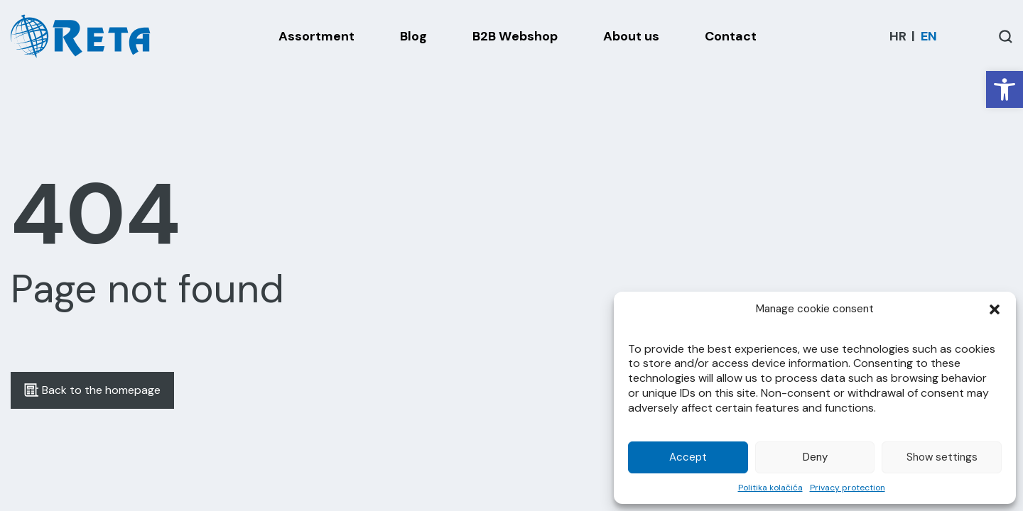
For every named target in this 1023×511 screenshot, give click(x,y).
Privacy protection (847, 487)
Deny (815, 457)
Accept (688, 457)
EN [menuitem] (929, 36)
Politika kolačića (770, 487)
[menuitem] (898, 36)
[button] (1004, 89)
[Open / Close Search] (1005, 36)
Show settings (942, 457)
